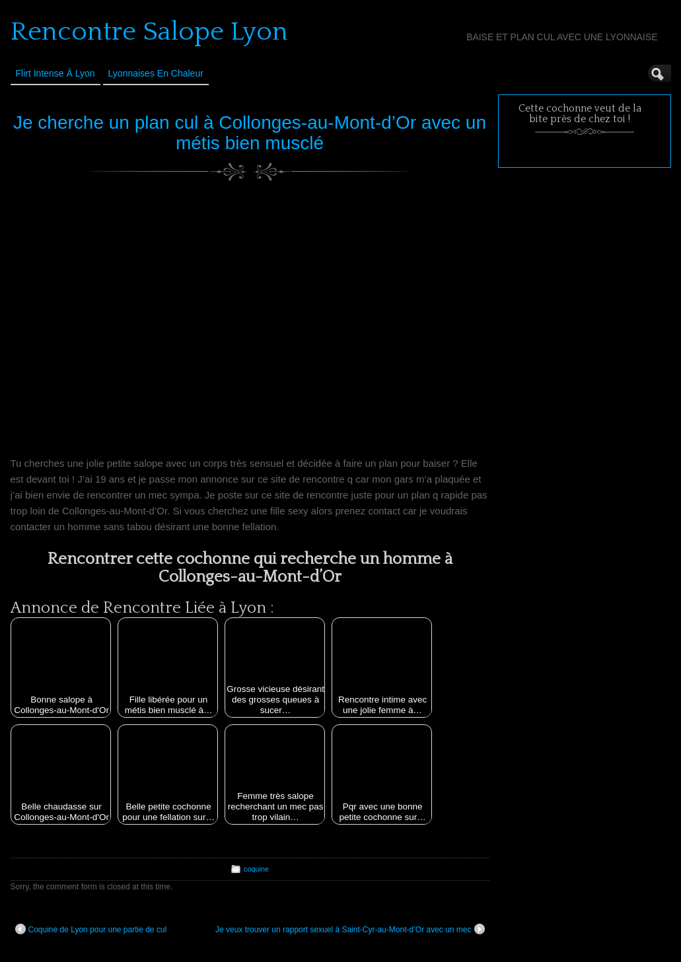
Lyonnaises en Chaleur (155, 73)
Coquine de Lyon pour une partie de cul (91, 929)
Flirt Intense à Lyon (55, 73)
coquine (256, 869)
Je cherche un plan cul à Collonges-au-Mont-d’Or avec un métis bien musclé (249, 132)
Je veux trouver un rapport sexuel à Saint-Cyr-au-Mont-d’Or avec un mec (350, 929)
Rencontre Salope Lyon (149, 31)
